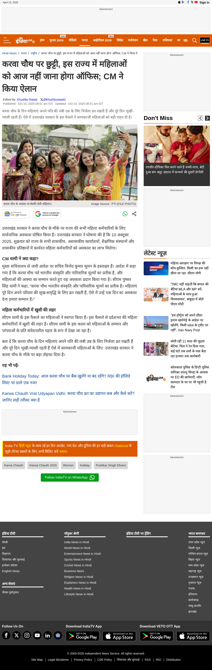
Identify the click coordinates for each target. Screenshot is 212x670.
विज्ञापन (6, 553)
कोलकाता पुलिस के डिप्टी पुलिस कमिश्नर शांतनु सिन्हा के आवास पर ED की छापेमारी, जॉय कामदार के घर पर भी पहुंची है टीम (190, 377)
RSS (148, 659)
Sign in (204, 2)
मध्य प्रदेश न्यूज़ (196, 565)
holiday (85, 465)
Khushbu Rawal (27, 99)
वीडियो (72, 40)
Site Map (37, 659)
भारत (85, 40)
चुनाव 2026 (56, 40)
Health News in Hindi (77, 588)
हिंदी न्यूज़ (25, 446)
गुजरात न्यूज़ (194, 582)
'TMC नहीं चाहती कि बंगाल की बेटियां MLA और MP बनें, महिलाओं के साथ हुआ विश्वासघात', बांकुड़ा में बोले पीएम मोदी (189, 294)
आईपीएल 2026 (102, 40)
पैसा (155, 40)
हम (3, 548)
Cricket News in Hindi (78, 565)
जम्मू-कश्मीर (194, 605)
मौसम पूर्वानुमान (10, 592)
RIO (158, 659)
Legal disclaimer (58, 659)
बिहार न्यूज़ (194, 559)
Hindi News (9, 53)
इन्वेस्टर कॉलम (9, 565)
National (121, 446)
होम (42, 40)
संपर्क (5, 542)
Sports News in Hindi (77, 559)
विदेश (120, 40)
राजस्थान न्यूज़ (195, 577)
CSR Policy (104, 659)
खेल (145, 40)
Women (68, 465)
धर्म (179, 40)
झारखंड (192, 611)
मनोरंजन (133, 40)
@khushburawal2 (54, 99)
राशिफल (167, 40)
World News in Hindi (77, 548)
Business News (74, 571)
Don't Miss (158, 118)
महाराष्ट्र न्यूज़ (194, 571)
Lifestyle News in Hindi (78, 594)
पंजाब (191, 588)
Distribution (173, 659)
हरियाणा (192, 594)
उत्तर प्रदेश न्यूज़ (196, 542)
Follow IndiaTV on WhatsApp (70, 477)
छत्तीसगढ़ (193, 600)
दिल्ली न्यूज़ (194, 548)
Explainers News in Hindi (80, 582)
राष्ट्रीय (34, 53)
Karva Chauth (13, 465)
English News (11, 571)
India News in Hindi (76, 542)
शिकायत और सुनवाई (13, 559)
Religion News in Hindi (78, 577)
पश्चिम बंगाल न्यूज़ (198, 553)
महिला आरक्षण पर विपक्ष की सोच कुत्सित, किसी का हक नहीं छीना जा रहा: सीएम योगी (189, 268)
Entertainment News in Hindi (82, 553)
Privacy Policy (83, 659)
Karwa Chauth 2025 (43, 465)
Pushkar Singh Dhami (111, 465)
